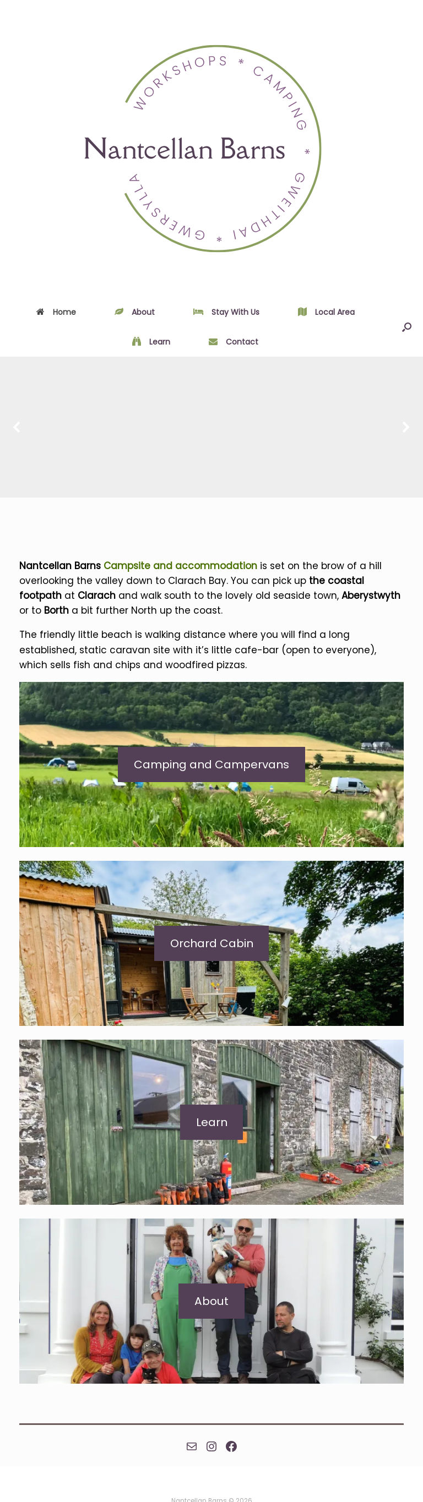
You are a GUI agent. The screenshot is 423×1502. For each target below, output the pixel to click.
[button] (17, 427)
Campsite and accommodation (180, 565)
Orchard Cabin (211, 943)
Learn (151, 341)
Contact (233, 341)
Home (56, 312)
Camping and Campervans (211, 764)
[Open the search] (407, 327)
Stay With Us (226, 312)
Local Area (326, 312)
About (135, 312)
